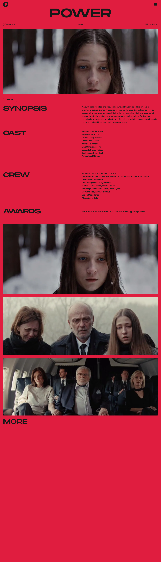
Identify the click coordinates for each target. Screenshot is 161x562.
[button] (155, 4)
